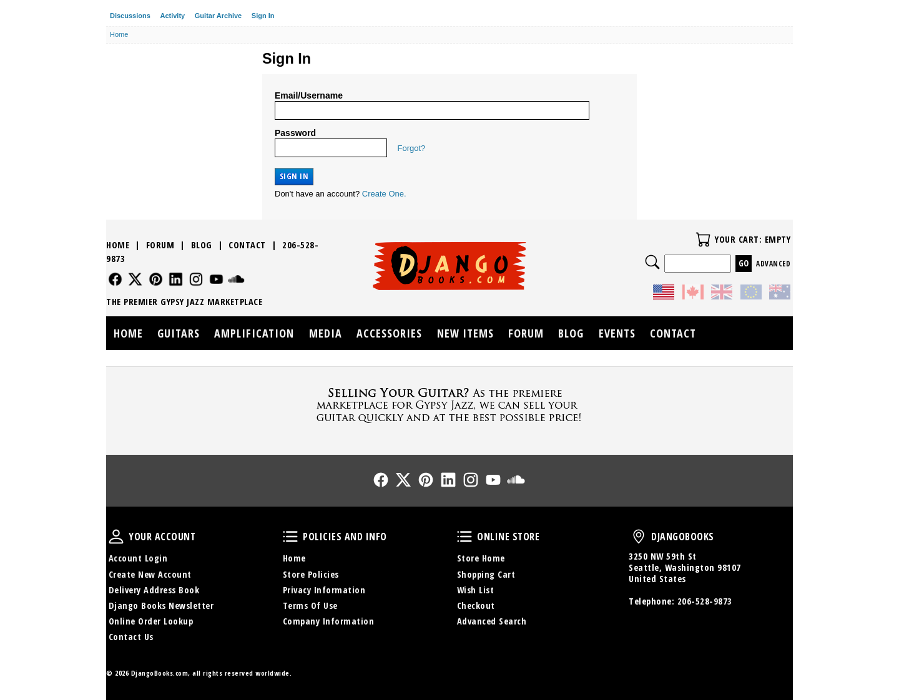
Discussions (130, 15)
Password (295, 133)
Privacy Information (324, 590)
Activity (172, 15)
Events (617, 333)
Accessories (389, 333)
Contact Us (131, 637)
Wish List (475, 590)
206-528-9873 (704, 601)
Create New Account (150, 574)
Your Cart (703, 240)
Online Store (464, 537)
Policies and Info (290, 537)
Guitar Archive (218, 15)
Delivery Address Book (154, 590)
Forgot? (412, 148)
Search (652, 262)
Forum (160, 245)
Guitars (178, 333)
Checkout (476, 605)
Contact (247, 245)
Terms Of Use (310, 605)
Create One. (384, 193)
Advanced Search (492, 621)
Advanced (773, 263)
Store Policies (311, 574)
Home (117, 245)
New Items (465, 333)
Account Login (138, 558)
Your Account (116, 537)
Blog (201, 245)
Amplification (254, 333)
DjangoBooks (639, 537)
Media (325, 333)
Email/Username (309, 95)
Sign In (263, 15)
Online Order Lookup (151, 621)
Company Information (329, 621)
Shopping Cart (486, 574)
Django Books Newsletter (161, 605)
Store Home (481, 558)
